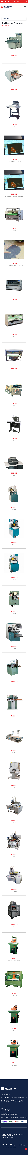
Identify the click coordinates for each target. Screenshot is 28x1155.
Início (3, 1134)
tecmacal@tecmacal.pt (7, 1099)
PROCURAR (15, 1)
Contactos (11, 1135)
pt (23, 1)
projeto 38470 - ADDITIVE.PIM (12, 1147)
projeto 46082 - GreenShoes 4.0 (5, 1147)
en (26, 1)
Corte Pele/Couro (6, 25)
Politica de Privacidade (8, 1137)
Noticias (4, 1135)
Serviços (15, 1134)
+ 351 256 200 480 (14, 1097)
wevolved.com (13, 1114)
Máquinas (21, 1134)
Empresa (9, 1134)
